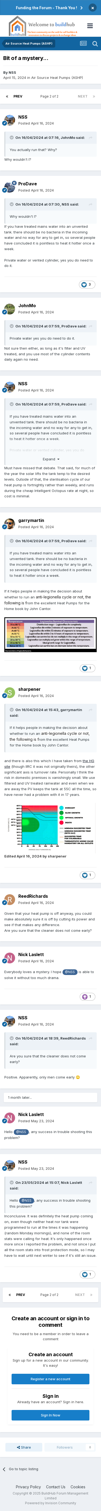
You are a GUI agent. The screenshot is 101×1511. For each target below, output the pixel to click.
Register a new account (50, 1379)
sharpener (29, 689)
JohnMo (68, 137)
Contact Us (55, 1487)
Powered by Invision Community (50, 1503)
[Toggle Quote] (12, 137)
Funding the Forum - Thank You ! (46, 7)
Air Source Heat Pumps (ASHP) (57, 77)
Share (24, 1447)
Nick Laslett (31, 954)
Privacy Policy (28, 1487)
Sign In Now (50, 1415)
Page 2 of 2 (50, 96)
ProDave (27, 183)
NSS (12, 72)
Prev (17, 96)
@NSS (70, 972)
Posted (36, 123)
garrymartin (31, 520)
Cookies (78, 1487)
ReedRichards (33, 896)
